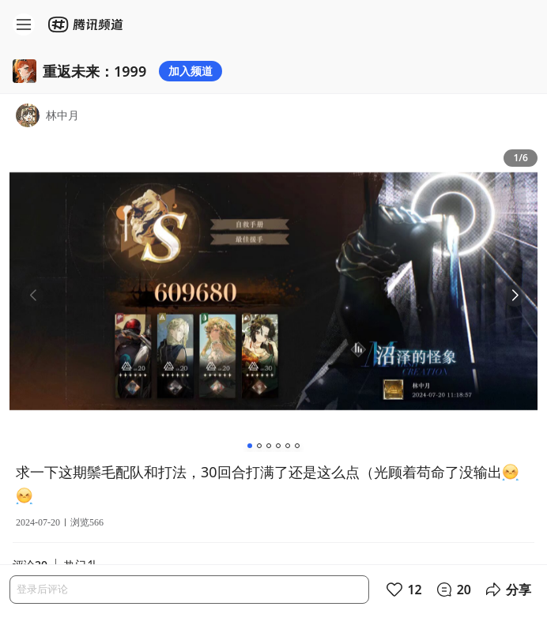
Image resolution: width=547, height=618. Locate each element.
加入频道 (190, 70)
